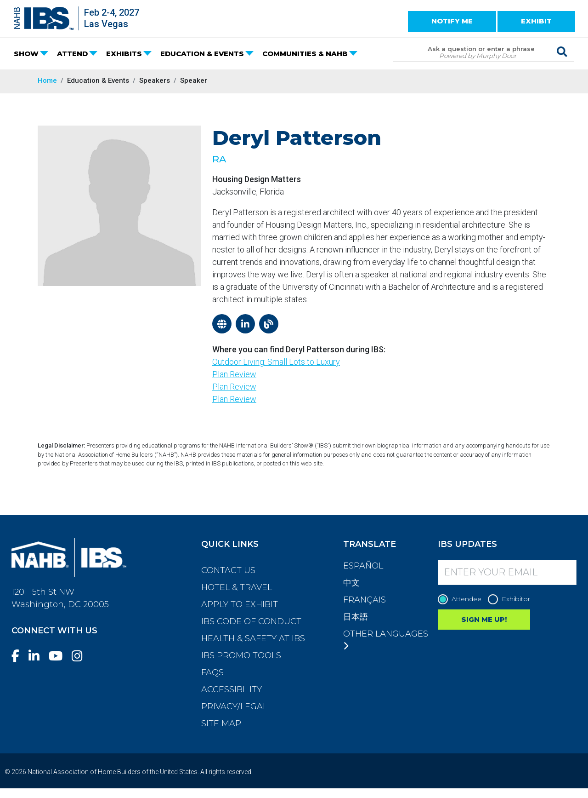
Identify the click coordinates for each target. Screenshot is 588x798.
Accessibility (231, 689)
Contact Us (228, 570)
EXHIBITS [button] (124, 53)
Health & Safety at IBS (253, 638)
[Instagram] (81, 656)
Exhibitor (511, 599)
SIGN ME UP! (484, 619)
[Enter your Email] (507, 572)
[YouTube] (59, 656)
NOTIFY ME (452, 21)
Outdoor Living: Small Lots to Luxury (276, 362)
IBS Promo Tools (241, 655)
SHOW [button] (26, 53)
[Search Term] (474, 52)
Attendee (462, 599)
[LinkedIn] (37, 656)
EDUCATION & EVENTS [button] (202, 53)
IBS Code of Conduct (251, 621)
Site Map (221, 723)
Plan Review (234, 374)
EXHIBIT (536, 21)
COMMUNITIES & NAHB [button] (305, 53)
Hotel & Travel (236, 587)
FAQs (212, 672)
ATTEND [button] (72, 53)
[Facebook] (19, 656)
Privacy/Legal (234, 706)
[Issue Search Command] (562, 44)
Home (47, 80)
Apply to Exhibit (239, 604)
